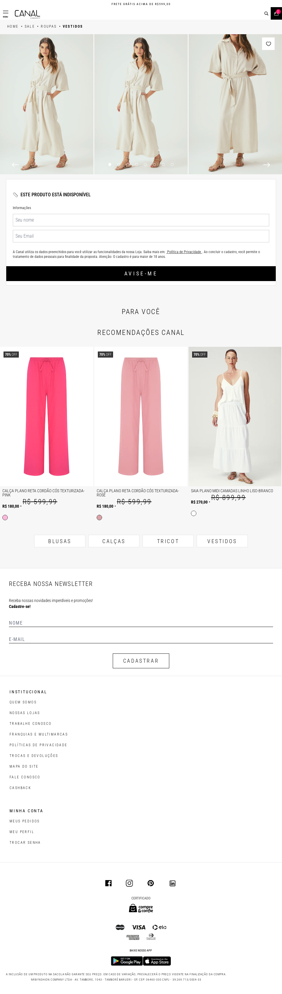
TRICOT (168, 541)
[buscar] (266, 13)
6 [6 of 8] (154, 164)
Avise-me (141, 273)
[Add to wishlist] (268, 43)
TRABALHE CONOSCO (30, 724)
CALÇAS (114, 541)
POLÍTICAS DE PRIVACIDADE (39, 745)
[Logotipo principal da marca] (27, 14)
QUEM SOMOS (23, 702)
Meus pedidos (25, 821)
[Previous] (15, 164)
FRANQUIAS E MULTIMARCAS (39, 734)
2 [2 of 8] (118, 164)
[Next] (266, 164)
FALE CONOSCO (25, 777)
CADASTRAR (141, 661)
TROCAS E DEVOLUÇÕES (34, 756)
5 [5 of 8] (145, 164)
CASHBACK (20, 788)
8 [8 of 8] (172, 164)
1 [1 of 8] (109, 164)
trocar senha (25, 843)
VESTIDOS (222, 541)
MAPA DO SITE (24, 766)
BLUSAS (59, 541)
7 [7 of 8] (163, 164)
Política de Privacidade (184, 252)
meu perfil (22, 832)
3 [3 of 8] (127, 164)
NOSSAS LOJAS (25, 713)
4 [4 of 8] (136, 164)
